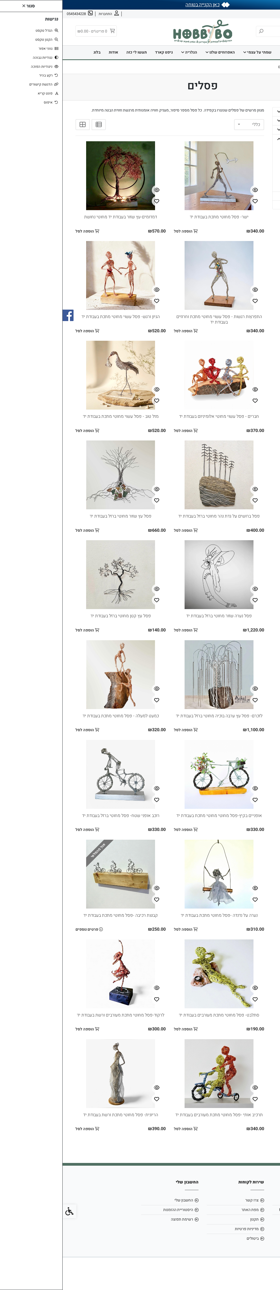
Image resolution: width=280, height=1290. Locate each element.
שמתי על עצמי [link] (194, 52)
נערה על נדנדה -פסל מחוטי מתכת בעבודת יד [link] (156, 915)
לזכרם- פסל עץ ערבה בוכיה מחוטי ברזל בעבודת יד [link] (156, 716)
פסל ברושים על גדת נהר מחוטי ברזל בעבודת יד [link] (156, 516)
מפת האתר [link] (187, 1210)
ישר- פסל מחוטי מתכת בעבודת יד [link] (156, 217)
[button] (216, 111)
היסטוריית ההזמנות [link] (115, 1210)
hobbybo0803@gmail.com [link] (239, 1210)
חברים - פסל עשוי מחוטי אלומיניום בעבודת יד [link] (156, 416)
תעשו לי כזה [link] (74, 52)
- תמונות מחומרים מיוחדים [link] (245, 184)
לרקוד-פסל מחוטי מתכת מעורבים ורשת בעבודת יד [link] (58, 1015)
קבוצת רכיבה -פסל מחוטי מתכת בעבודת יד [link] (58, 915)
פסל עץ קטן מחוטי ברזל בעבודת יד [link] (58, 616)
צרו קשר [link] (242, 13)
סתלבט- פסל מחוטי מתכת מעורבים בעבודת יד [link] (156, 1015)
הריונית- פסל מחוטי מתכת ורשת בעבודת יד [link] (58, 1115)
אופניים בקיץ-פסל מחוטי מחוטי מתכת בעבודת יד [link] (156, 815)
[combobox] (186, 124)
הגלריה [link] (126, 52)
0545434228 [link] (251, 1219)
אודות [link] (258, 13)
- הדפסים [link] (251, 146)
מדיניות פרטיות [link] (184, 1229)
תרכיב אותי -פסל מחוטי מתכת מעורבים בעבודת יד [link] (156, 1115)
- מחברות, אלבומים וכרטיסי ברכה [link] (244, 156)
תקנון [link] (192, 1219)
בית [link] (222, 52)
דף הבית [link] (242, 52)
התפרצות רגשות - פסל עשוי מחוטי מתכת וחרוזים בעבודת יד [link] (156, 319)
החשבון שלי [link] (121, 1200)
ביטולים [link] (190, 1238)
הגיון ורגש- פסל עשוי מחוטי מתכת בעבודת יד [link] (58, 316)
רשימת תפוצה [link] (119, 1219)
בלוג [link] (34, 52)
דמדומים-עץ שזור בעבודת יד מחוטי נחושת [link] (58, 217)
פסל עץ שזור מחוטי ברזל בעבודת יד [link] (58, 516)
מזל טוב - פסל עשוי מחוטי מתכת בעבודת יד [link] (58, 416)
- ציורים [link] (252, 174)
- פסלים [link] (252, 166)
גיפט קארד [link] (101, 52)
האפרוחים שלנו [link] (157, 52)
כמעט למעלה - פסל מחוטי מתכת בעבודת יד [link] (58, 716)
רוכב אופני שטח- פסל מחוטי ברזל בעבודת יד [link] (58, 815)
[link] (268, 1278)
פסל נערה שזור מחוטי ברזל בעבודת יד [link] (156, 616)
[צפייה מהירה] (192, 190)
